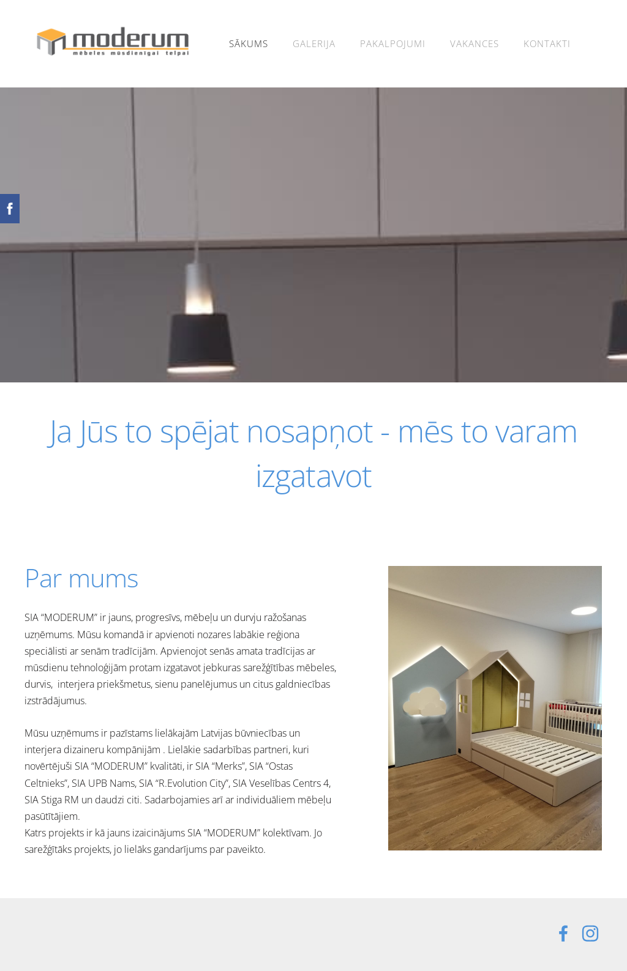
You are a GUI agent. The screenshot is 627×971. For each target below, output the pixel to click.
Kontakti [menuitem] (547, 43)
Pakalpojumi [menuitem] (393, 43)
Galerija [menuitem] (314, 43)
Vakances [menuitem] (474, 43)
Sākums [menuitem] (248, 43)
